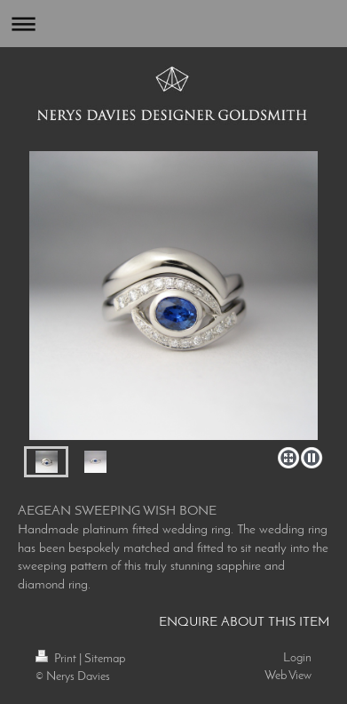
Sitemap (104, 659)
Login (297, 658)
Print (57, 659)
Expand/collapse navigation (173, 23)
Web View (288, 676)
